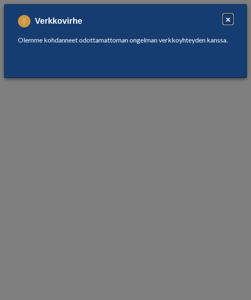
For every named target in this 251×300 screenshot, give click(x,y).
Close (220, 60)
